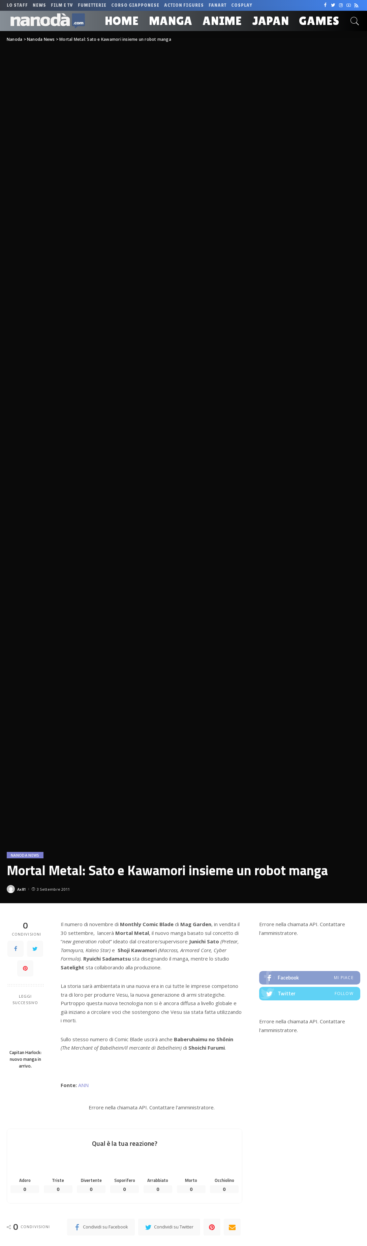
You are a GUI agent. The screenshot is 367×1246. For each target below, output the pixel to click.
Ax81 (21, 889)
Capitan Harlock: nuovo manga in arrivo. (25, 1059)
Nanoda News (25, 855)
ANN (83, 1085)
